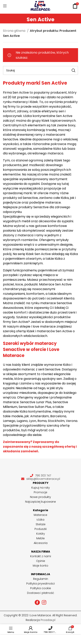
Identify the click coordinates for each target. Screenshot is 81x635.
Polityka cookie (40, 588)
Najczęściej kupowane (40, 502)
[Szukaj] (40, 70)
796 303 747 (40, 475)
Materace (40, 515)
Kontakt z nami (40, 556)
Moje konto (40, 566)
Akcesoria (40, 543)
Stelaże (41, 524)
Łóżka (40, 520)
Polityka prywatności (40, 583)
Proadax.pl (48, 620)
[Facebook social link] (37, 602)
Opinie (40, 561)
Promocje (40, 492)
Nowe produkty (40, 497)
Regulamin (40, 579)
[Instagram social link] (44, 602)
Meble (40, 538)
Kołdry (40, 534)
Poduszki (41, 529)
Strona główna (14, 30)
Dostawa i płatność (40, 593)
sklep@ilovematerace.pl (40, 479)
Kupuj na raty (40, 488)
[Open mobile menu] (5, 6)
